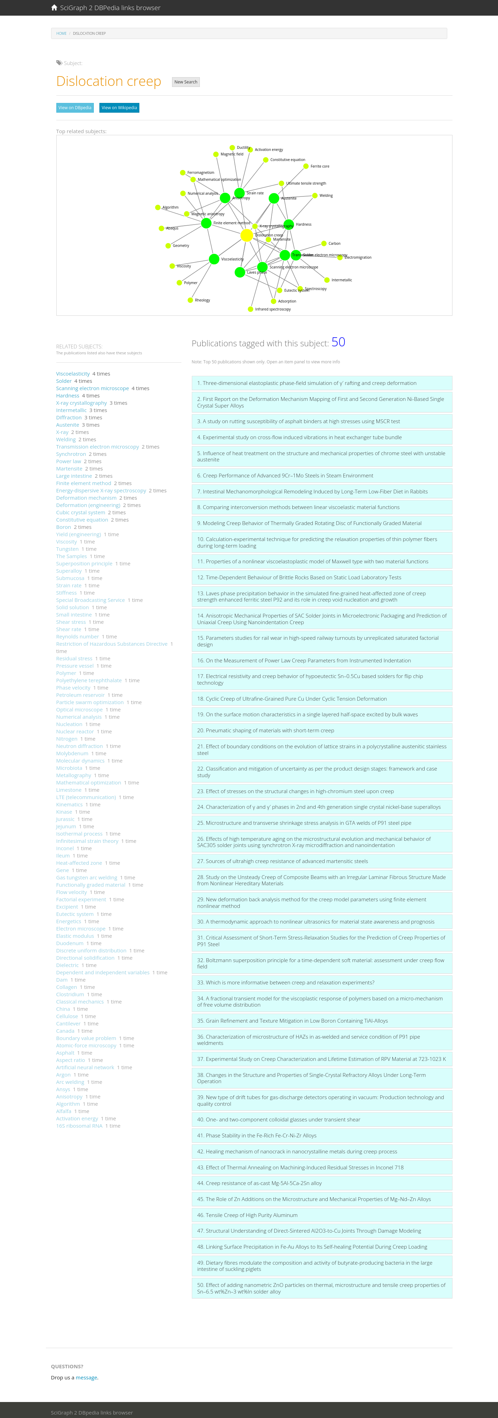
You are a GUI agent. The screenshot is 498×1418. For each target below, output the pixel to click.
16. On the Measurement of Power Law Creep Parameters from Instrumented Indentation (304, 656)
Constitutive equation (82, 516)
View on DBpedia (75, 108)
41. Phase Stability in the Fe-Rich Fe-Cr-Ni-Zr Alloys (257, 1131)
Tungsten (67, 545)
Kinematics (69, 800)
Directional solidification (85, 954)
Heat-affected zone (79, 859)
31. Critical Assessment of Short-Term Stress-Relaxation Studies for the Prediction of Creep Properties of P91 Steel (321, 937)
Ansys (63, 1085)
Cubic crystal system (81, 508)
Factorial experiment (81, 895)
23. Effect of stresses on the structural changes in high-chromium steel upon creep (295, 787)
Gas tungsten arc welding (86, 873)
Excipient (67, 903)
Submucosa (70, 574)
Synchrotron (71, 450)
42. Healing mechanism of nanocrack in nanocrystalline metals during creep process (297, 1147)
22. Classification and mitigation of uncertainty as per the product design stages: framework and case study (317, 768)
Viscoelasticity (73, 369)
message (86, 1373)
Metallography (73, 771)
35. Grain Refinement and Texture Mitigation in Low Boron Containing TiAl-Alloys (292, 1017)
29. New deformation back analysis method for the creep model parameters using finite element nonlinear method (311, 899)
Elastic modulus (75, 932)
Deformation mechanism (86, 494)
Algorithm (68, 1100)
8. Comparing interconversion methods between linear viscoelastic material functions (298, 503)
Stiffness (66, 589)
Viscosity (66, 537)
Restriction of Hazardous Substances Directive (112, 640)
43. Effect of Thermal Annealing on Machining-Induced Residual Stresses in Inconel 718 (300, 1163)
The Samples (71, 552)
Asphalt (65, 1049)
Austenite (67, 421)
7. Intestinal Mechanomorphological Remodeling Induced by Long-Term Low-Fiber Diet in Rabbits (312, 487)
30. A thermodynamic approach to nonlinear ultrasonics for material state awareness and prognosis (316, 918)
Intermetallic (71, 406)
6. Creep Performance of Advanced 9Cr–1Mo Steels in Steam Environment (285, 471)
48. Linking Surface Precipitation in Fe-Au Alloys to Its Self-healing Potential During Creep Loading (312, 1243)
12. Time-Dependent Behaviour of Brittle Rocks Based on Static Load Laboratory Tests (299, 573)
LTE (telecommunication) (86, 793)
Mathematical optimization (88, 778)
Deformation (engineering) (88, 501)
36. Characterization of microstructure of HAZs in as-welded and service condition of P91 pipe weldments (308, 1036)
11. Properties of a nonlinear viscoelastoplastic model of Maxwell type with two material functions (312, 557)
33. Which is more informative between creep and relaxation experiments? (286, 978)
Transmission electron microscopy (97, 443)
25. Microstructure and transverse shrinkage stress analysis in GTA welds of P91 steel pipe (304, 819)
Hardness (68, 391)
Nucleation (69, 720)
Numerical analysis (79, 713)
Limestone (69, 786)
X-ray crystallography (81, 399)
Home (62, 33)
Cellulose (67, 1012)
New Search (185, 82)
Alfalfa (64, 1107)
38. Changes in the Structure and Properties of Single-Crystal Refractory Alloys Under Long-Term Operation (311, 1074)
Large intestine (74, 472)
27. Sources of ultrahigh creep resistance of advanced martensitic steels (282, 857)
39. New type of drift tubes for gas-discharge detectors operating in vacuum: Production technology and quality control (320, 1097)
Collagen (66, 983)
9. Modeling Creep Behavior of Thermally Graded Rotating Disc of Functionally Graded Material (309, 519)
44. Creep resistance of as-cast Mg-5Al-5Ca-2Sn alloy (259, 1179)
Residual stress (74, 654)
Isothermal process (79, 830)
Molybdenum (72, 749)
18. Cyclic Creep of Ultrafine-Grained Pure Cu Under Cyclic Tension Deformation (292, 695)
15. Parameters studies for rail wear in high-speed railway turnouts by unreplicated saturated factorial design (318, 637)
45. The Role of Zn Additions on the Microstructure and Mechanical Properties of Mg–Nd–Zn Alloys (314, 1195)
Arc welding (70, 1078)
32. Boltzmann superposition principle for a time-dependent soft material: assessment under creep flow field (320, 960)
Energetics (68, 917)
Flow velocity (71, 888)
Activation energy (77, 1114)
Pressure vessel (75, 662)
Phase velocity (73, 683)
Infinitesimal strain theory (87, 837)
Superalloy (69, 567)
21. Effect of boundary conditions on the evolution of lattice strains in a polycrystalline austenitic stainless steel (322, 746)
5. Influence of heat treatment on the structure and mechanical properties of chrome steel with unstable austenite (321, 453)
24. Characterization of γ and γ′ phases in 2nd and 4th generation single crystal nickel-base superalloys (319, 803)
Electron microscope (81, 924)
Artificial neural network (85, 1063)
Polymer (66, 669)
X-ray (62, 428)
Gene (62, 866)
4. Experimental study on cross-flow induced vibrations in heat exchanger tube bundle (299, 433)
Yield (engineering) (78, 530)
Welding (66, 435)
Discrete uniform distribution (91, 946)
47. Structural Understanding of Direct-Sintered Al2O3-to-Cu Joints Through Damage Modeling (309, 1227)
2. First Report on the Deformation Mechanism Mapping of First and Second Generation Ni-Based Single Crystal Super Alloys (320, 398)
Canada (65, 1027)
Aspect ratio (70, 1056)
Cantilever (68, 1019)
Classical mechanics (80, 997)
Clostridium (70, 990)
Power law (68, 457)
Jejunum (66, 822)
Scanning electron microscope (92, 384)
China (63, 1005)
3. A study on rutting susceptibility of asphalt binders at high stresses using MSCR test (298, 417)
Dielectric (67, 961)
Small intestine (74, 610)
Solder (64, 377)
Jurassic (65, 815)
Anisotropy (69, 1092)
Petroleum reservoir (80, 691)
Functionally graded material (90, 881)
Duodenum (70, 939)
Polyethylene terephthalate (89, 676)
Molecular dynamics (80, 757)
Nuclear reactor (75, 727)
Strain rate (69, 581)
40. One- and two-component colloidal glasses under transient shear (279, 1115)
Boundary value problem (86, 1034)
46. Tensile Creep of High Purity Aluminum (247, 1211)
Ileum (63, 851)
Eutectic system (75, 910)
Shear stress (71, 618)
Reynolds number (77, 632)
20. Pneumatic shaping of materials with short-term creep (265, 726)
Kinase (64, 808)
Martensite (69, 464)
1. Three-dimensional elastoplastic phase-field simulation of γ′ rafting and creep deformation (307, 379)
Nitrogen (66, 735)
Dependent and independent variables (103, 968)
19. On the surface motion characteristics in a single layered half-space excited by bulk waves (307, 710)
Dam (62, 976)
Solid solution (72, 603)
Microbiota (69, 764)
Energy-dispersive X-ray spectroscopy (101, 486)
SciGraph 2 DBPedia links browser (106, 7)
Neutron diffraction (79, 742)
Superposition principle (84, 559)
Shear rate (68, 625)
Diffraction (69, 413)
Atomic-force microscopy (86, 1041)
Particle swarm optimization (90, 698)
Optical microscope (79, 705)
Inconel (65, 844)
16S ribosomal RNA (79, 1122)
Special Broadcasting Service (90, 596)
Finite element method (84, 479)
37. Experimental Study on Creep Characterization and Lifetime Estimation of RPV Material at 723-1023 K (321, 1055)
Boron (63, 523)
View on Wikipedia (119, 108)
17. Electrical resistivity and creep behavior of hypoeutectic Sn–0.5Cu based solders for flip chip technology (310, 676)
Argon (63, 1070)
